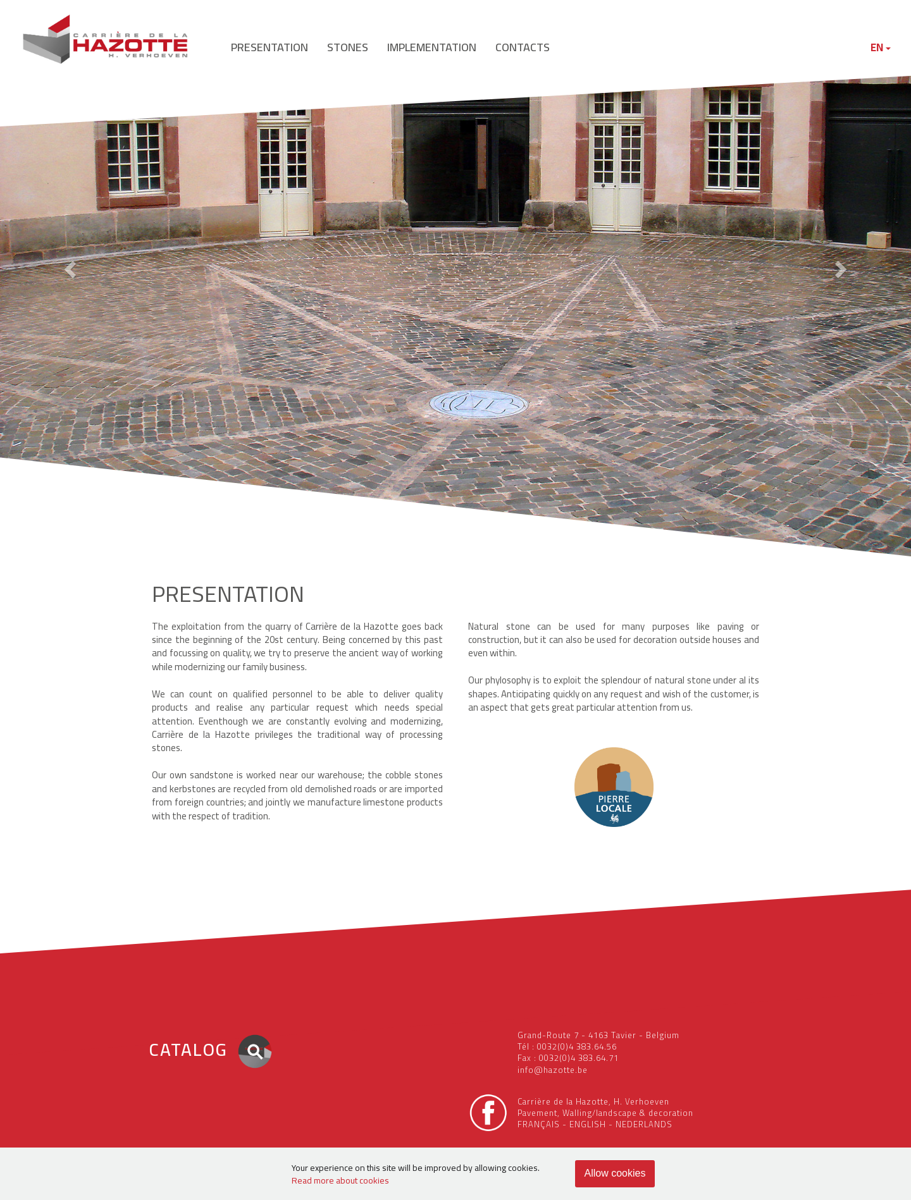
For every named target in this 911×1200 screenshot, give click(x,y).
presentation (269, 47)
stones (347, 47)
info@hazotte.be (552, 1069)
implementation (431, 47)
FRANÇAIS (538, 1124)
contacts (522, 47)
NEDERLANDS (644, 1124)
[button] (68, 265)
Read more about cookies (340, 1180)
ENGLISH (587, 1124)
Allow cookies (615, 1173)
